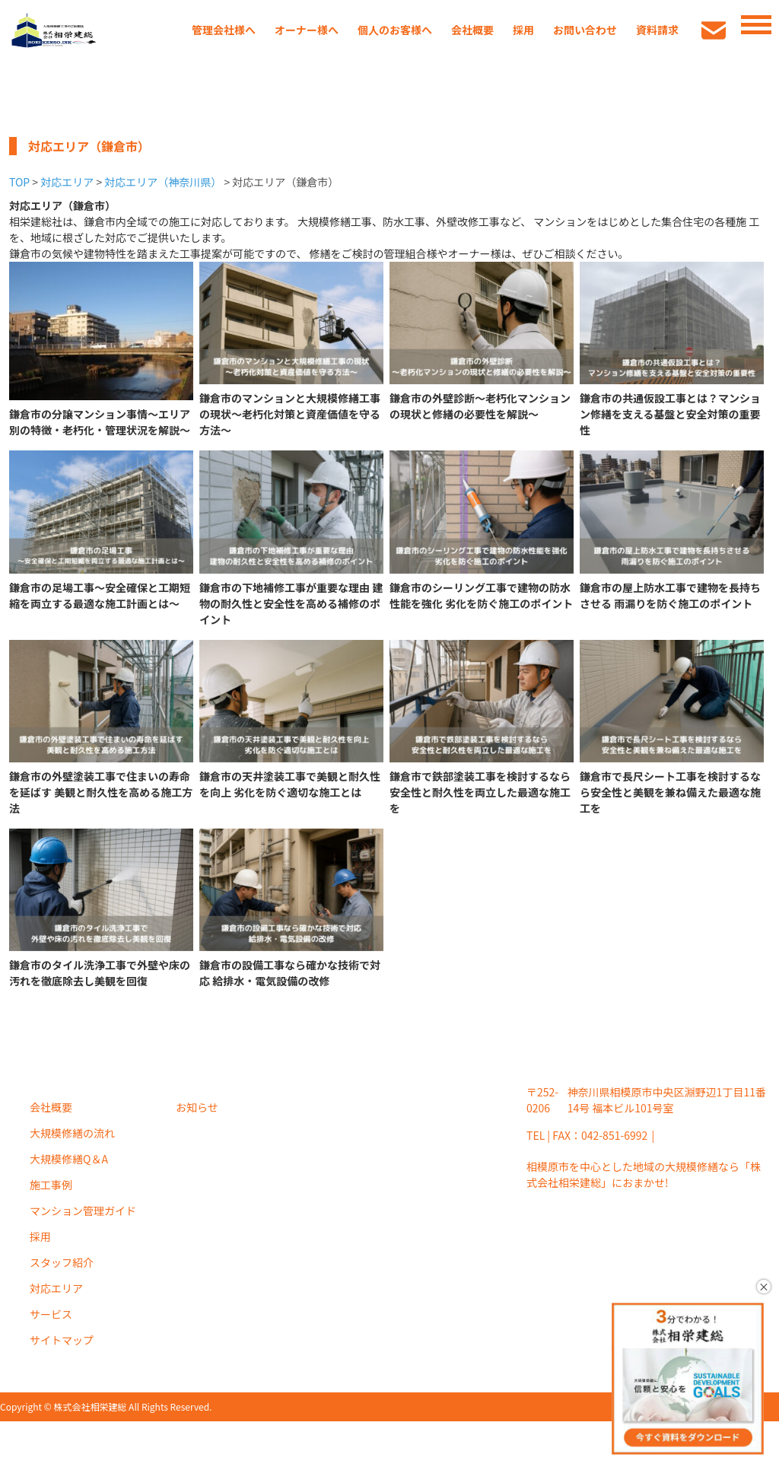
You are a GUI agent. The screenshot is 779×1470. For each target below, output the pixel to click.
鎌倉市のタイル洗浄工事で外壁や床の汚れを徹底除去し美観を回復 (99, 972)
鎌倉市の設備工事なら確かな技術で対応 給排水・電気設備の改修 (289, 972)
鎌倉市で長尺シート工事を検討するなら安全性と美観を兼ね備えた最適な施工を (670, 792)
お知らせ (197, 1107)
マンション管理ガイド (83, 1210)
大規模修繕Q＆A (69, 1158)
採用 (523, 29)
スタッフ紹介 (62, 1262)
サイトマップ (62, 1340)
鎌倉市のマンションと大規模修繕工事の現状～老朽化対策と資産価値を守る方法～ (289, 414)
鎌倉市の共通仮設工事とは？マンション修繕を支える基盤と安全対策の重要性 (670, 414)
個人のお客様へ (395, 29)
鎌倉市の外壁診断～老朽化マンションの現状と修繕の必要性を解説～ (480, 406)
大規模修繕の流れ (72, 1133)
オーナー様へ (307, 29)
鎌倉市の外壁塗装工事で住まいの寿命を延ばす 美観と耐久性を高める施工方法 (100, 792)
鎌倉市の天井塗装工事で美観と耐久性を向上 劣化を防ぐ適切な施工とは (289, 784)
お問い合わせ (585, 29)
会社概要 (472, 29)
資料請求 (657, 29)
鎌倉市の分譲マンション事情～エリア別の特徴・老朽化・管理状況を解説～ (99, 422)
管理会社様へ (224, 29)
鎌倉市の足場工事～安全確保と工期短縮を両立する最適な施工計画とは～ (99, 595)
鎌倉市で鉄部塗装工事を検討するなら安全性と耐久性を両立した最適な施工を (480, 792)
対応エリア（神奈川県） (162, 181)
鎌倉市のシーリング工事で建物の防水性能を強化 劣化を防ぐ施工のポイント (481, 595)
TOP (19, 181)
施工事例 (51, 1184)
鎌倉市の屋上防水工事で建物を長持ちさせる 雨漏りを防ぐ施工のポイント (670, 595)
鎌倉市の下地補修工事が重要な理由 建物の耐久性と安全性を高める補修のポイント (291, 603)
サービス (51, 1314)
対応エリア (67, 181)
